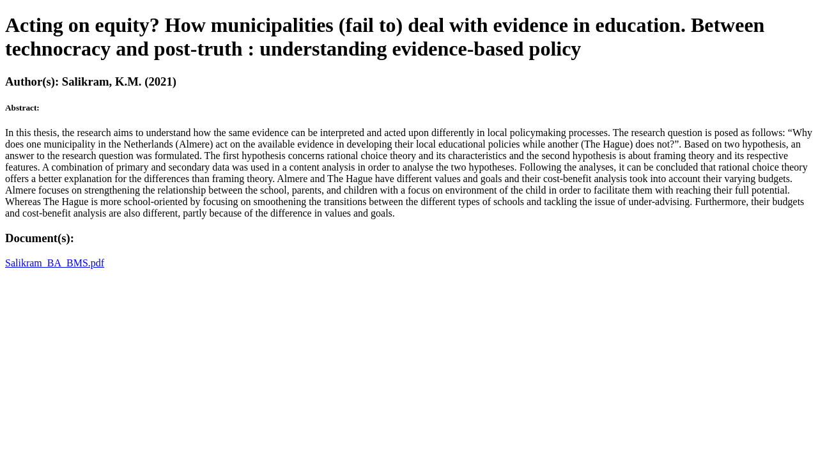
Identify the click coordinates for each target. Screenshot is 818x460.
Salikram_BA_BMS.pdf (54, 262)
